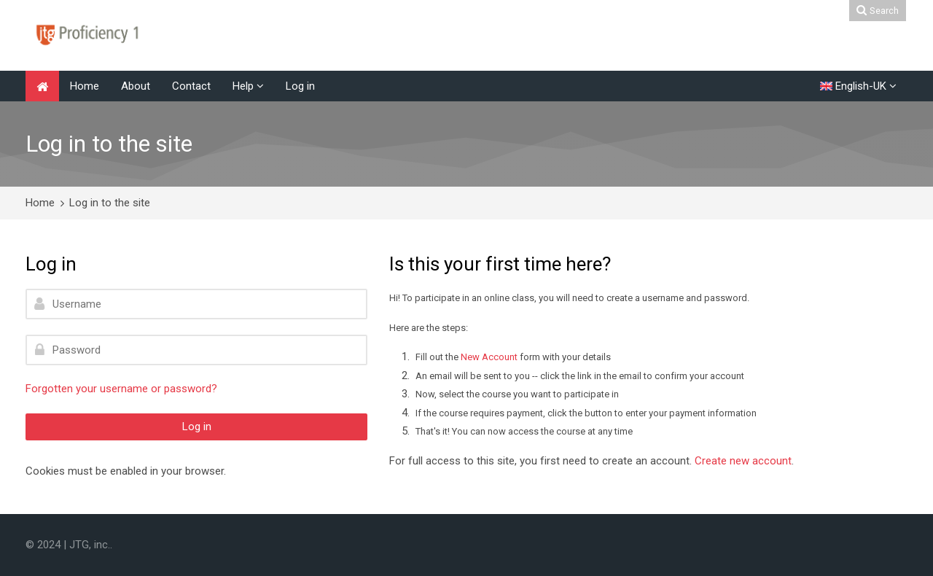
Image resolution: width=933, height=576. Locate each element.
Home (84, 86)
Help (243, 86)
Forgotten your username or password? (121, 388)
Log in (300, 86)
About (135, 86)
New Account (489, 356)
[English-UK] (858, 86)
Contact (191, 86)
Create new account (743, 460)
